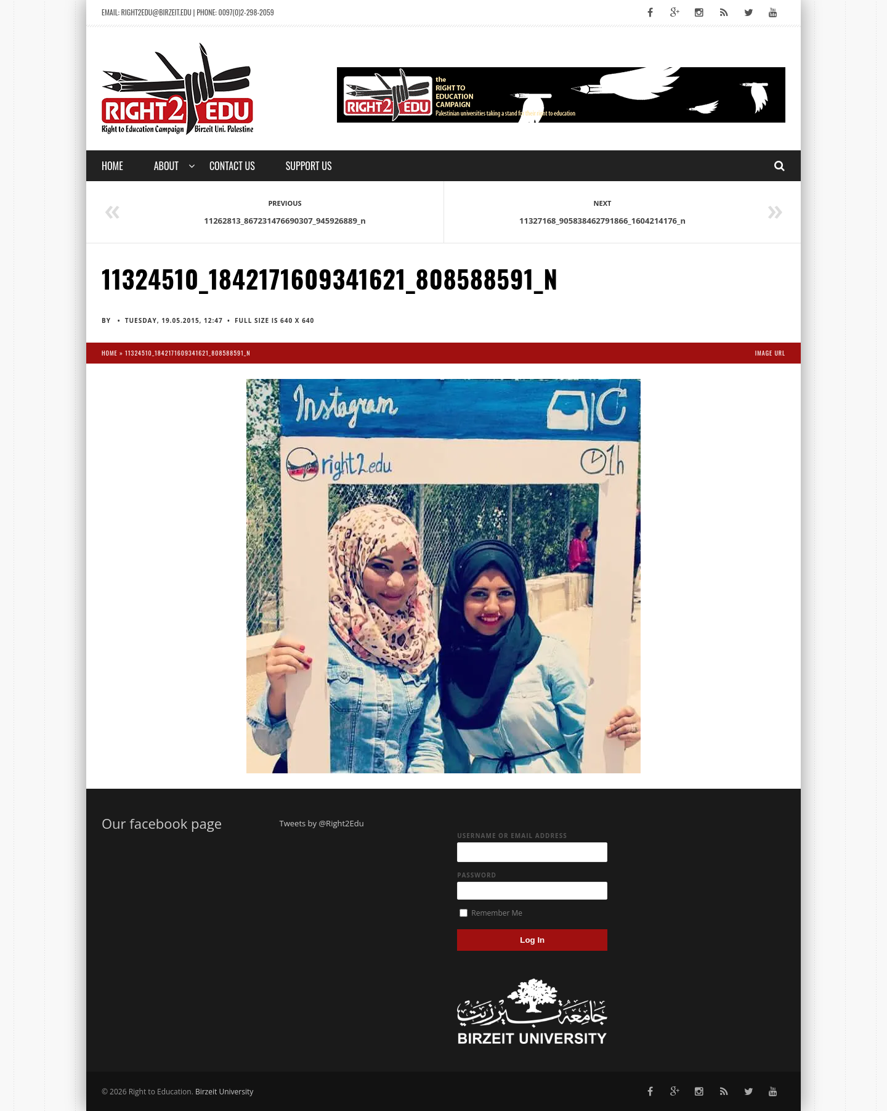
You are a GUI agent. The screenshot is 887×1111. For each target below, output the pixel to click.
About (166, 165)
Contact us (232, 165)
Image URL (770, 352)
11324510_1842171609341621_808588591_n (187, 352)
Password (476, 875)
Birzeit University (224, 1091)
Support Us (309, 165)
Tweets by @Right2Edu (322, 823)
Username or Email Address (512, 835)
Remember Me (491, 913)
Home (112, 165)
